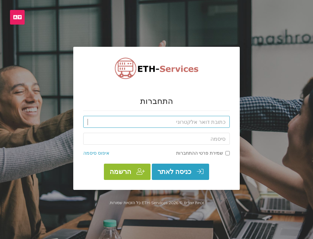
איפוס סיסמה (96, 153)
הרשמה (127, 172)
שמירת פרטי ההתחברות (203, 153)
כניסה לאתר (180, 172)
